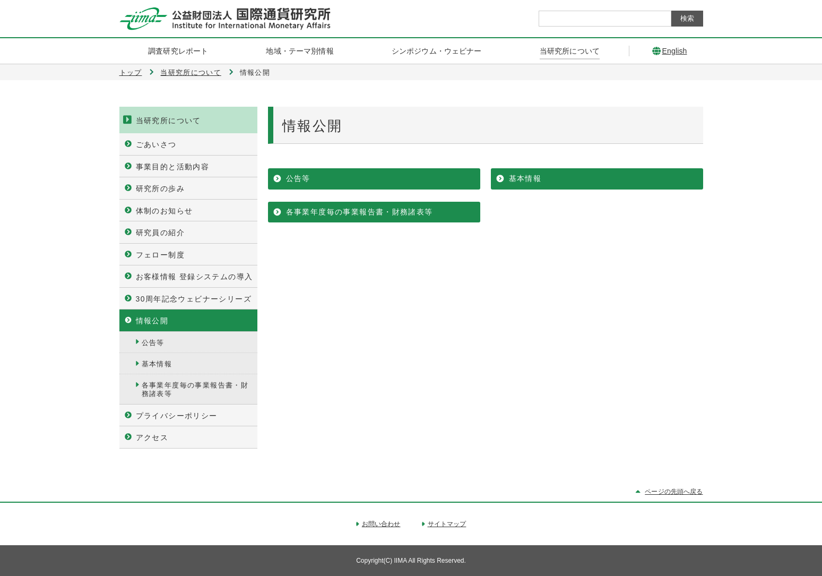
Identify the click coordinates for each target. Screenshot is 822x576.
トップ (130, 72)
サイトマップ (447, 524)
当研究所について (190, 72)
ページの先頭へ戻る (674, 491)
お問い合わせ (381, 524)
